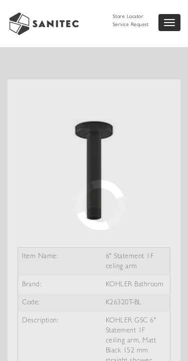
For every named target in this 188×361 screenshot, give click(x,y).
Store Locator (128, 17)
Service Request (131, 25)
